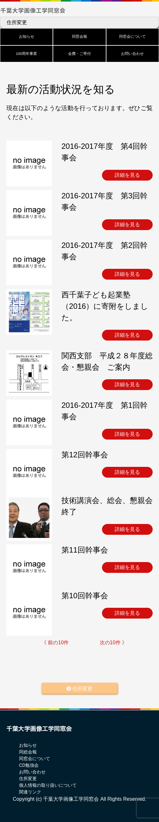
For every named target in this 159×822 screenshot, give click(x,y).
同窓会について (132, 36)
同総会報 (28, 751)
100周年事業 (26, 54)
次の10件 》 (113, 642)
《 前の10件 (55, 642)
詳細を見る (127, 175)
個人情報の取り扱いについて (48, 785)
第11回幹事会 (84, 550)
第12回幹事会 (84, 454)
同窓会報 (79, 36)
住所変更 (17, 22)
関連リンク (30, 791)
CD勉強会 (29, 765)
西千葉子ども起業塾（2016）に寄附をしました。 (104, 306)
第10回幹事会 (84, 595)
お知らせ (26, 36)
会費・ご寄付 (79, 54)
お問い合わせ (132, 54)
